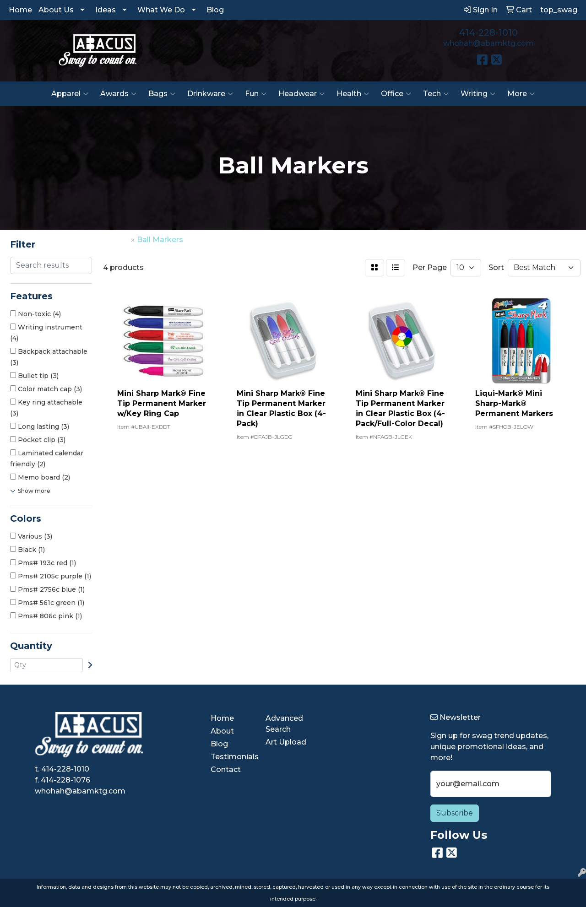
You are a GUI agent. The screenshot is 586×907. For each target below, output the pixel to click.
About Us (56, 9)
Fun (255, 93)
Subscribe (454, 813)
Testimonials (233, 756)
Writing (478, 93)
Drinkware (210, 93)
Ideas (105, 9)
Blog (215, 9)
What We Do (161, 9)
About (222, 731)
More (521, 93)
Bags (161, 93)
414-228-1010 (488, 32)
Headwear (301, 93)
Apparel (69, 93)
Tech (436, 93)
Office (396, 93)
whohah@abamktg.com (488, 43)
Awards (118, 93)
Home (20, 9)
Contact (226, 769)
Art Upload (286, 742)
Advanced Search (284, 724)
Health (352, 93)
